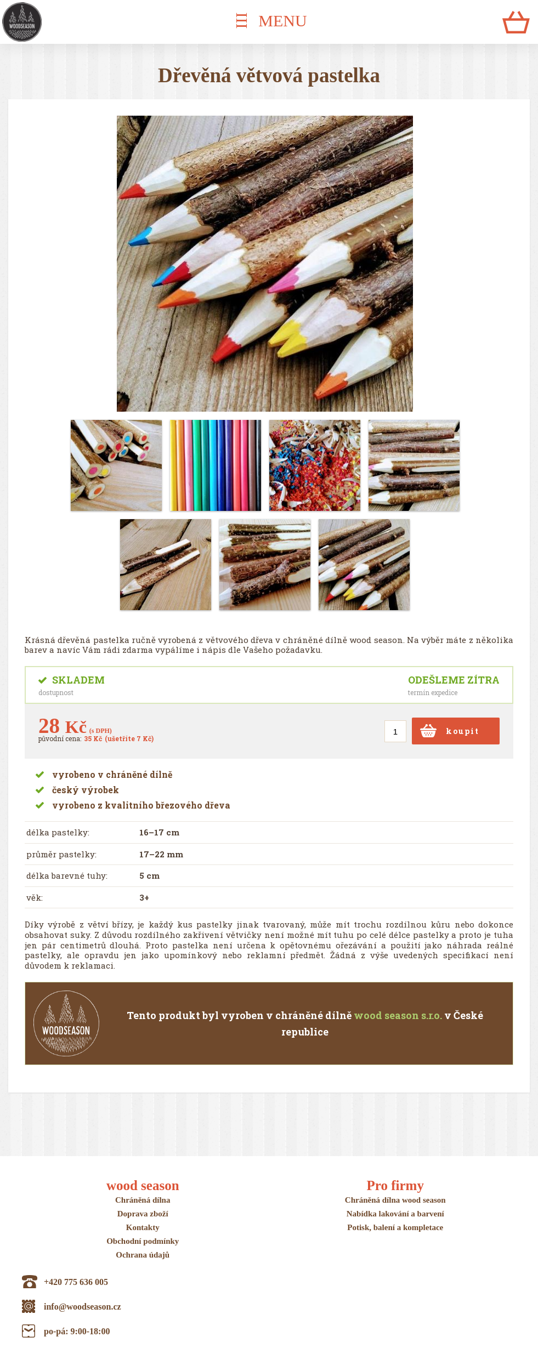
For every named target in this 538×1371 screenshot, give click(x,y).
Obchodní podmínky (142, 1241)
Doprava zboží (142, 1213)
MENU (282, 21)
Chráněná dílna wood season (395, 1200)
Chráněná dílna (142, 1200)
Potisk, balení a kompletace (395, 1227)
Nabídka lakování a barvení (395, 1213)
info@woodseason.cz (82, 1306)
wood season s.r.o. (398, 1015)
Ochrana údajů (142, 1254)
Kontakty (143, 1227)
